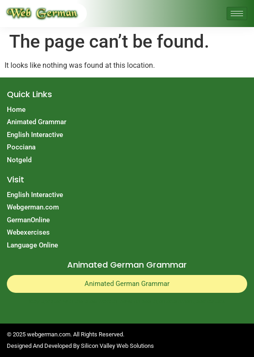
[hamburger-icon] (237, 13)
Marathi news (115, 301)
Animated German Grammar (127, 284)
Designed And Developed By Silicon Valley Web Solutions (80, 345)
